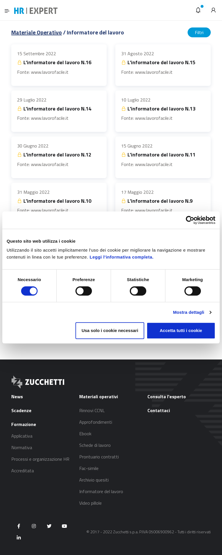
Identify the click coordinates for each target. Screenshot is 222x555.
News (17, 396)
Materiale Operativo (36, 32)
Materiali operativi (98, 396)
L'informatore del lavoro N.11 (158, 154)
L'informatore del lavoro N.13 (158, 109)
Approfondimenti (95, 421)
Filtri (199, 32)
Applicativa (21, 435)
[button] (198, 10)
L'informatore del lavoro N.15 (158, 62)
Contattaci (158, 410)
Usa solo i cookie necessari (110, 330)
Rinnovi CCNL (92, 410)
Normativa (21, 447)
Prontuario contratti (99, 456)
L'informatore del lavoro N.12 (54, 154)
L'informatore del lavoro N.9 (157, 201)
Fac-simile (89, 468)
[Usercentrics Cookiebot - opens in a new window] (190, 220)
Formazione (23, 424)
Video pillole (90, 502)
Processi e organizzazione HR (40, 459)
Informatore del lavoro (101, 491)
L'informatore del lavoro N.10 (54, 201)
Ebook (85, 433)
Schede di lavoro (95, 445)
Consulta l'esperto (166, 396)
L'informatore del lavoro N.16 (54, 62)
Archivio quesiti (94, 479)
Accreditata (22, 470)
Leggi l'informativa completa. (121, 257)
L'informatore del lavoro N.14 (54, 109)
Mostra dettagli (188, 312)
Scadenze (21, 410)
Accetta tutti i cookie (181, 330)
